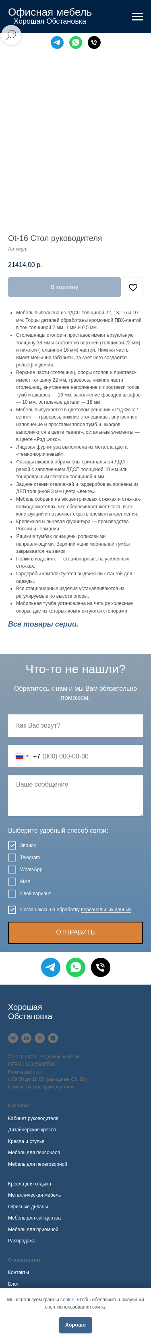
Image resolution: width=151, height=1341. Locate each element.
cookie (67, 1300)
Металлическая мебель (34, 1195)
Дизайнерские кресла (32, 1130)
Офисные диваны (28, 1207)
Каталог (19, 1105)
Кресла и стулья (26, 1141)
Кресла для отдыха (29, 1184)
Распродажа (21, 1241)
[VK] (13, 1038)
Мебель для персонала (34, 1152)
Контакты (18, 1272)
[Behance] (26, 1038)
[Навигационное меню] (137, 17)
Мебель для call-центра (34, 1218)
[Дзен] (53, 1038)
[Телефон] (94, 42)
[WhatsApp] (75, 42)
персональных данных (106, 909)
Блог (13, 1284)
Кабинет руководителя (33, 1118)
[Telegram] (57, 42)
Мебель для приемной (33, 1229)
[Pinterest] (40, 1038)
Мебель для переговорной (37, 1164)
